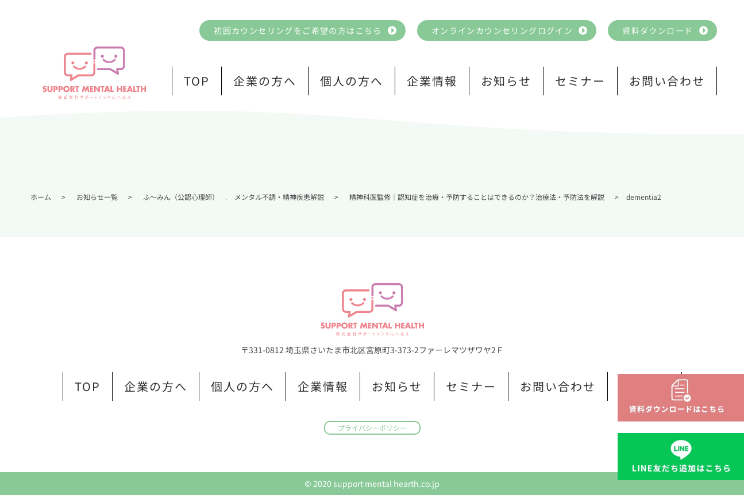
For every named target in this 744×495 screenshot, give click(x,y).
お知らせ (506, 80)
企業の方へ (264, 80)
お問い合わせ (667, 80)
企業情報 (432, 80)
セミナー (580, 80)
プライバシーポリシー (372, 427)
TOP (197, 80)
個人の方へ (351, 80)
